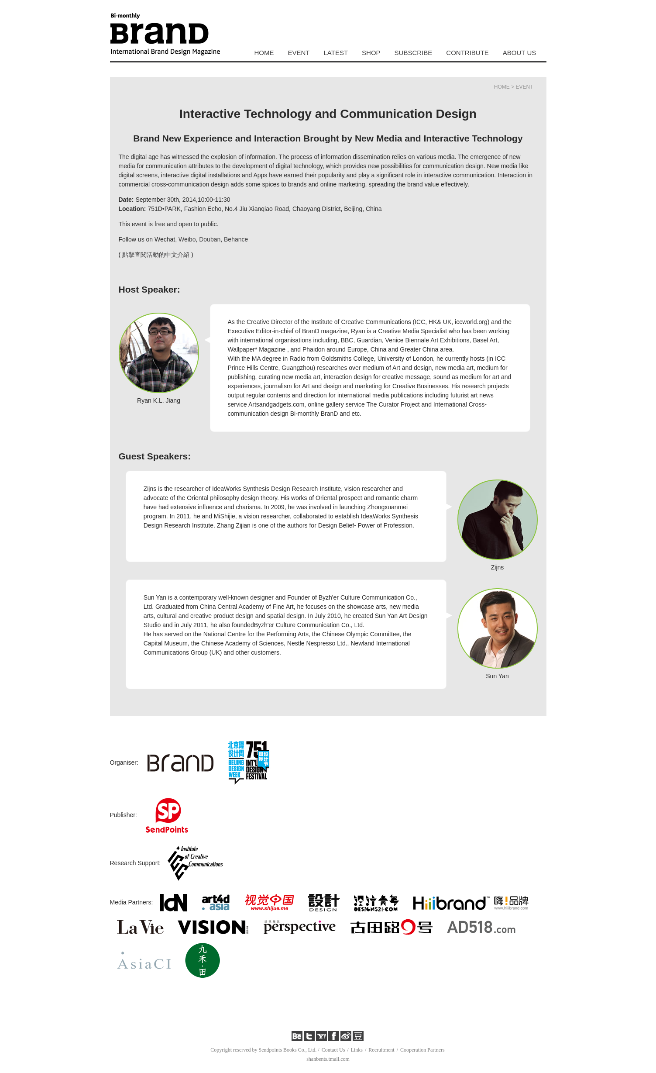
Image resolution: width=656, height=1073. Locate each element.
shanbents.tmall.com (328, 1059)
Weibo (187, 239)
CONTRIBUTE (467, 52)
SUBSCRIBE (414, 52)
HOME (264, 52)
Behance (236, 239)
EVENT (299, 52)
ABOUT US (519, 52)
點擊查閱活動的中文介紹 (155, 254)
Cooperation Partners (422, 1050)
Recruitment (381, 1050)
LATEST (336, 52)
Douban (209, 239)
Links (357, 1050)
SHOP (371, 52)
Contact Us (333, 1050)
